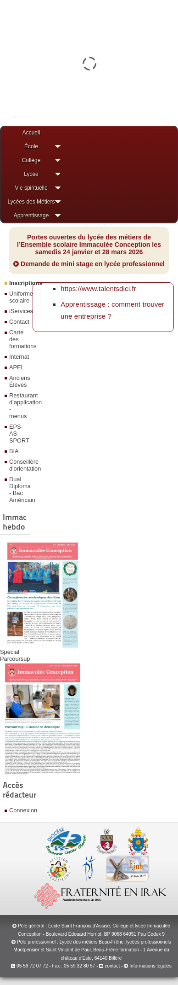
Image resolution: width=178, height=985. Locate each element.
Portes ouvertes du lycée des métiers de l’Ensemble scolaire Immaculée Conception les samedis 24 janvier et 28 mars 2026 (89, 244)
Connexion (18, 810)
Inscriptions (18, 283)
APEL (16, 367)
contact (109, 965)
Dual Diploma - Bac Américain (18, 489)
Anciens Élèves (18, 381)
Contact (18, 321)
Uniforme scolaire (18, 297)
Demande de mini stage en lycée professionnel (89, 264)
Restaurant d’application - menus (18, 406)
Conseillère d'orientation (18, 465)
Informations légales (150, 965)
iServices (18, 311)
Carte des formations (18, 339)
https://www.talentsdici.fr (98, 288)
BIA (14, 451)
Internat (18, 356)
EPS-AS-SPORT (18, 433)
